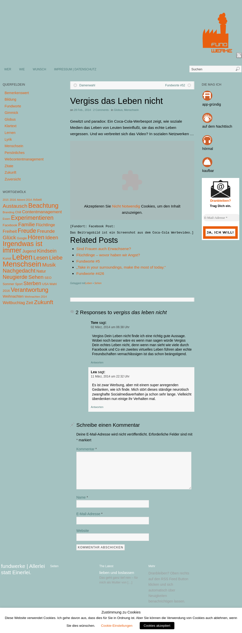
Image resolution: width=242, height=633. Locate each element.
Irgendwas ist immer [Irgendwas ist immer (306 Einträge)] (22, 247)
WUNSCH (39, 69)
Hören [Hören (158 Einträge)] (36, 237)
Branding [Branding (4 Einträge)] (8, 212)
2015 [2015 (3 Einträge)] (6, 199)
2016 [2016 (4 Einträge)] (12, 199)
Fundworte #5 (88, 261)
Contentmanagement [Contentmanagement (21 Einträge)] (42, 211)
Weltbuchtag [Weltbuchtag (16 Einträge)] (14, 302)
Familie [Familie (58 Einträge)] (26, 224)
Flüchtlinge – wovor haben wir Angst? (108, 255)
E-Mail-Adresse (89, 514)
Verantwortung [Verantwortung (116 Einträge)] (29, 290)
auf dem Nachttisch (217, 126)
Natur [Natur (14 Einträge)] (41, 271)
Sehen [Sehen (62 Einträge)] (36, 277)
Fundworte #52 (175, 85)
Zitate (8, 166)
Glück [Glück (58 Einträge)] (9, 237)
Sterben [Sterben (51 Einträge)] (32, 283)
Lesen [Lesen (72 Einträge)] (40, 258)
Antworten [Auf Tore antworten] (97, 362)
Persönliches (14, 153)
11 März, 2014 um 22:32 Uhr (110, 376)
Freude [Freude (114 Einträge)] (27, 231)
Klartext (10, 126)
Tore (94, 323)
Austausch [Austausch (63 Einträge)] (15, 206)
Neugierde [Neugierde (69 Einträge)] (15, 277)
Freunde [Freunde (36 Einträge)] (46, 231)
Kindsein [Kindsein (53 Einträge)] (46, 251)
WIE (22, 69)
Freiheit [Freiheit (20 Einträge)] (10, 231)
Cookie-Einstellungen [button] (116, 625)
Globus (118, 109)
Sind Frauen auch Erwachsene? (103, 249)
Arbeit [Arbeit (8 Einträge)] (37, 199)
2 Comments (101, 109)
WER (7, 69)
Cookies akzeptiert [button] (157, 625)
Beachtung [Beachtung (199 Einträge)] (43, 205)
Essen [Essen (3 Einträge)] (6, 218)
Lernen (9, 133)
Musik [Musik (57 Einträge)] (49, 265)
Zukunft (10, 172)
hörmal (207, 149)
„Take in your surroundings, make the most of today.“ (121, 267)
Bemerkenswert (16, 93)
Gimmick (11, 113)
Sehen (98, 283)
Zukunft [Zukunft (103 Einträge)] (43, 302)
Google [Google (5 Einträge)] (22, 238)
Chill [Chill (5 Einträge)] (18, 212)
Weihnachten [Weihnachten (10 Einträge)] (13, 296)
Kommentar (86, 449)
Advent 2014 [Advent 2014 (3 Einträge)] (24, 199)
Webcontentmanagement (23, 159)
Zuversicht (12, 179)
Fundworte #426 (90, 273)
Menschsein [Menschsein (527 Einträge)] (22, 264)
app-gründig (211, 104)
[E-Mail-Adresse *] (222, 218)
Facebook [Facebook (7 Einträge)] (10, 225)
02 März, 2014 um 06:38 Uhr (110, 327)
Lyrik (8, 139)
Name (82, 497)
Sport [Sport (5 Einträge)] (18, 284)
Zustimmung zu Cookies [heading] (120, 612)
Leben (88, 283)
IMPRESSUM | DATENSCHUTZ (75, 69)
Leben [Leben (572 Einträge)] (22, 257)
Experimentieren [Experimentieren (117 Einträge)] (32, 218)
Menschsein (131, 109)
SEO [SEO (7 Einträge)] (47, 278)
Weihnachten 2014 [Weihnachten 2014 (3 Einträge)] (36, 296)
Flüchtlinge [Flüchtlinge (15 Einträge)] (45, 225)
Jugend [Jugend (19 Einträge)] (29, 251)
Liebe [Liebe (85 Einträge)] (56, 258)
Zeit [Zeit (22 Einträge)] (29, 302)
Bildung (10, 99)
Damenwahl (87, 85)
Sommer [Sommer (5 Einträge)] (8, 284)
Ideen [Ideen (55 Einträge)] (51, 237)
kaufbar (208, 171)
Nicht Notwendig (126, 206)
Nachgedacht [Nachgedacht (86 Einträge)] (19, 271)
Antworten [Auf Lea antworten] (97, 406)
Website (82, 531)
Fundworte (12, 106)
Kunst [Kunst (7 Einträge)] (7, 258)
